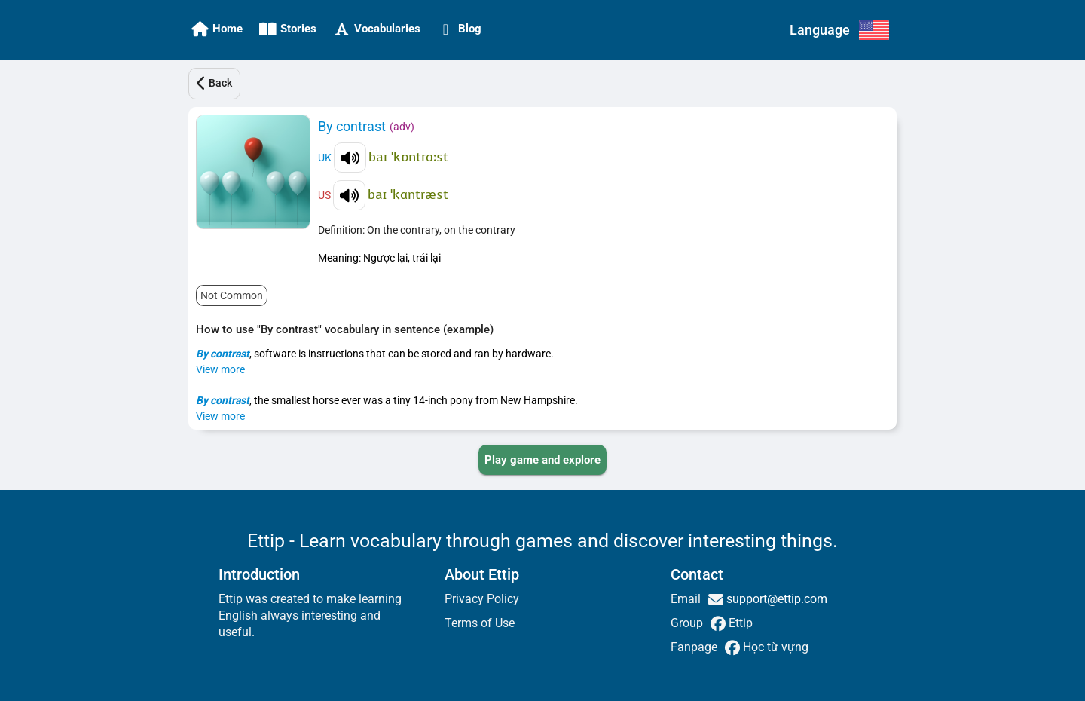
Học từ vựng (774, 647)
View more (220, 369)
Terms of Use (480, 623)
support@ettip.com (775, 599)
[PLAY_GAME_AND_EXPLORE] (542, 460)
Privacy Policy (482, 599)
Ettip (739, 623)
